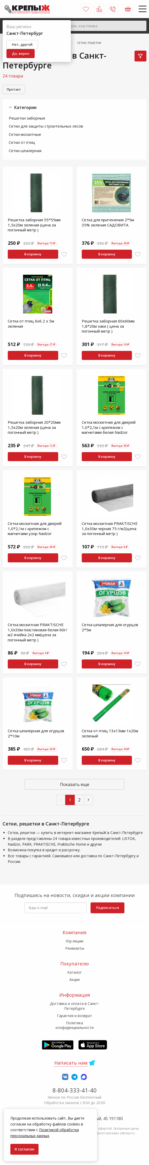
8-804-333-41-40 (75, 1090)
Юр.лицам (74, 941)
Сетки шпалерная (25, 150)
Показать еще (74, 784)
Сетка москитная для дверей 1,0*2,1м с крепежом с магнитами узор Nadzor (35, 528)
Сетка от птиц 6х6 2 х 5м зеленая (31, 323)
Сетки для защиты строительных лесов (46, 126)
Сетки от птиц (22, 142)
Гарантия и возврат (74, 1015)
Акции (74, 979)
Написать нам (70, 1063)
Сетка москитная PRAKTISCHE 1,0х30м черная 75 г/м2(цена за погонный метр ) (110, 528)
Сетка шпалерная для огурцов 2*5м (110, 627)
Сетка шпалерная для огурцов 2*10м (36, 733)
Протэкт (14, 89)
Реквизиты (74, 948)
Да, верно (20, 53)
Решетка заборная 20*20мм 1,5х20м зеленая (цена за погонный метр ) (34, 427)
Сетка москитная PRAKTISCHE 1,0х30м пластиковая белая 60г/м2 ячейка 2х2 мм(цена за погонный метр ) (37, 632)
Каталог (74, 972)
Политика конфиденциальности (75, 1025)
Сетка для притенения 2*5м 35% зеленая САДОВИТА (108, 222)
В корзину (32, 254)
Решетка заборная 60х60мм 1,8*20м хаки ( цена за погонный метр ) (108, 326)
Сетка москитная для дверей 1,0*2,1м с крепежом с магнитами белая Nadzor (109, 427)
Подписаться (107, 907)
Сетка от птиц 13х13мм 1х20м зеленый (110, 733)
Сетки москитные (25, 134)
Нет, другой (22, 44)
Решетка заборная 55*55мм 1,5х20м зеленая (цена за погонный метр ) (34, 224)
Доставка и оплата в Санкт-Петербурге (74, 1006)
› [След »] (88, 799)
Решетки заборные (27, 118)
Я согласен (24, 1149)
